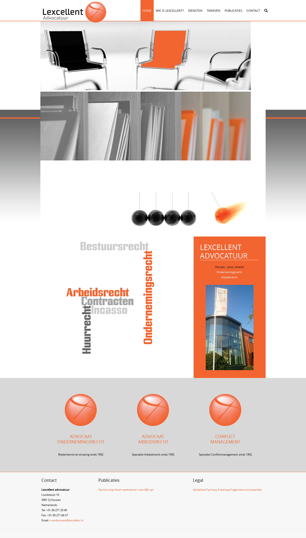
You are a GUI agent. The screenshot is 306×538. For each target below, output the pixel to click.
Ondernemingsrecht (229, 272)
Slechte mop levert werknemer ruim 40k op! (125, 490)
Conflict (225, 436)
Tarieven (213, 11)
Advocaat (81, 436)
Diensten (195, 11)
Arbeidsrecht (229, 277)
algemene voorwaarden (247, 490)
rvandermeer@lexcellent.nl (67, 520)
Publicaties (233, 11)
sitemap (225, 490)
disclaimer (199, 490)
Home (147, 11)
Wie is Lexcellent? (170, 11)
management (225, 442)
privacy (212, 490)
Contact (253, 11)
